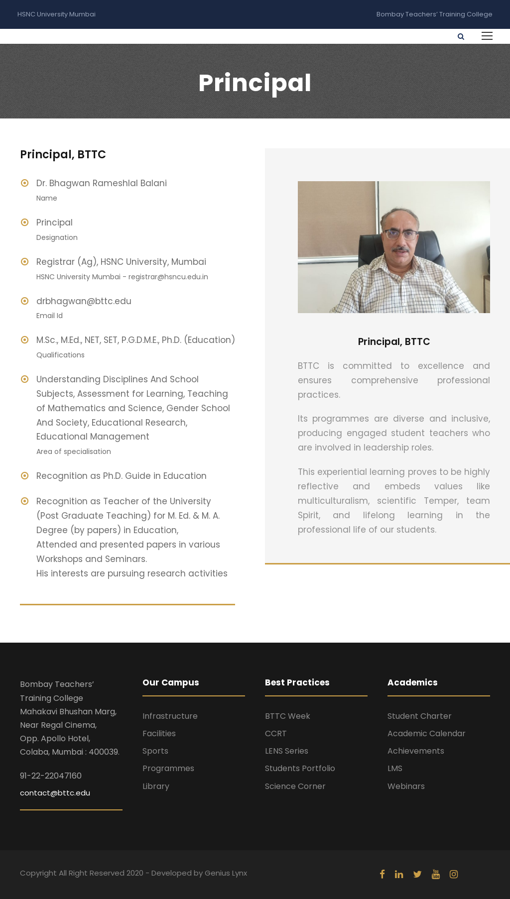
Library (155, 786)
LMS (394, 768)
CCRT (276, 733)
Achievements (415, 751)
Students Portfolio (300, 768)
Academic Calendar (426, 733)
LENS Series (286, 751)
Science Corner (295, 786)
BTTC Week (287, 716)
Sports (155, 751)
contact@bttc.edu (55, 792)
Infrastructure (170, 716)
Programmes (168, 768)
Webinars (406, 786)
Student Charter (419, 716)
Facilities (159, 733)
